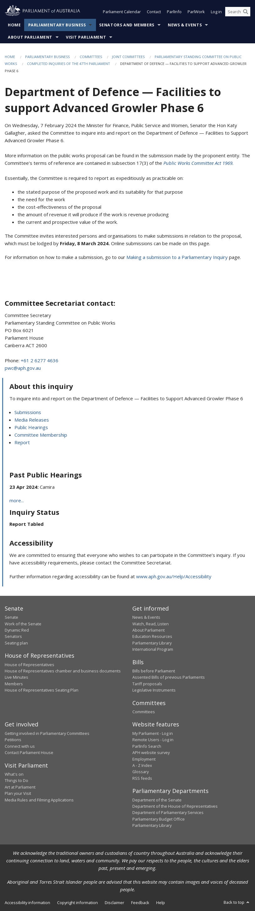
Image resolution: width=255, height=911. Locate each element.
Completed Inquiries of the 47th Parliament (68, 64)
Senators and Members (126, 25)
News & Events (185, 25)
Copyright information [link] (77, 902)
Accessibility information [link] (27, 902)
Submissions (27, 412)
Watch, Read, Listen (150, 624)
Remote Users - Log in (152, 739)
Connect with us (20, 746)
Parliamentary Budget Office (158, 819)
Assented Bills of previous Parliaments (168, 677)
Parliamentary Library (152, 643)
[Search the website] (237, 12)
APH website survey (151, 752)
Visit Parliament (86, 37)
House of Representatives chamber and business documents (63, 671)
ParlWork (196, 12)
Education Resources (152, 636)
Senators (13, 636)
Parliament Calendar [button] (122, 12)
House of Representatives (29, 664)
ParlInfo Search (146, 746)
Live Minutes (16, 677)
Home (14, 25)
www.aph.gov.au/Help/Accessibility (173, 576)
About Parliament (30, 37)
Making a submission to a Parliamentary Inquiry (177, 257)
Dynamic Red (17, 630)
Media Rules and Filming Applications (39, 800)
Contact (154, 12)
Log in (216, 12)
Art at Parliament (20, 787)
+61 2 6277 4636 (39, 360)
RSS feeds (142, 778)
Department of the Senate (157, 800)
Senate (11, 617)
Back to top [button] (237, 902)
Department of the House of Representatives (175, 806)
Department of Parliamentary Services (168, 812)
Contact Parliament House (29, 752)
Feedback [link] (140, 902)
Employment (144, 759)
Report (22, 442)
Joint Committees (128, 56)
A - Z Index (142, 765)
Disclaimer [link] (114, 902)
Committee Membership (40, 435)
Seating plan (16, 643)
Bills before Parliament (153, 671)
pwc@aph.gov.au (23, 368)
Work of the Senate (23, 624)
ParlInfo (174, 12)
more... (16, 500)
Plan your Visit (18, 793)
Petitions (13, 739)
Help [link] (160, 902)
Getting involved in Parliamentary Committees (47, 733)
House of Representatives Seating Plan (41, 690)
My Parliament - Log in (152, 733)
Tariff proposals (147, 684)
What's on (14, 774)
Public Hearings (31, 427)
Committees (91, 56)
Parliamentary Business (57, 25)
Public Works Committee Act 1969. (198, 163)
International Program (152, 649)
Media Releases (31, 420)
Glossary (140, 771)
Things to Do (16, 780)
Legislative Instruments (154, 690)
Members (14, 684)
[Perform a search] (245, 12)
